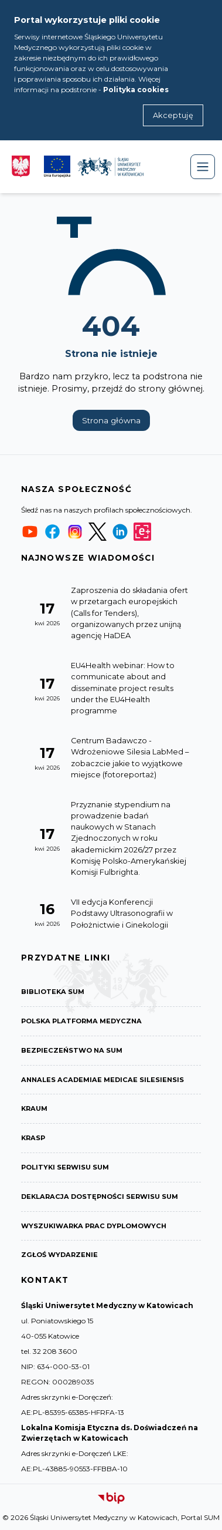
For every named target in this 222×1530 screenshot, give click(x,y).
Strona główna (111, 420)
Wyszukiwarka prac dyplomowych (93, 1226)
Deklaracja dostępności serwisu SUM (99, 1196)
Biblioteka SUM (52, 992)
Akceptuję (173, 115)
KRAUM (34, 1108)
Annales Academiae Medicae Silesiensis (102, 1080)
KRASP (33, 1138)
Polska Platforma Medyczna (81, 1021)
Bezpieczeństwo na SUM (71, 1050)
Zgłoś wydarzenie (59, 1255)
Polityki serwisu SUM (65, 1167)
